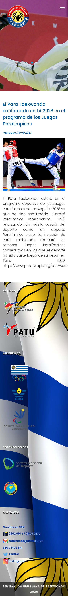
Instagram (16, 561)
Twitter (14, 554)
